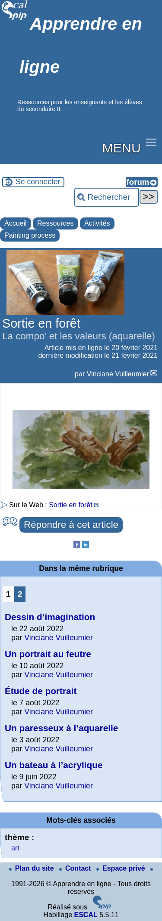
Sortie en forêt (70, 505)
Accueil (15, 223)
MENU (121, 147)
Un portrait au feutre (48, 654)
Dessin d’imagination (50, 617)
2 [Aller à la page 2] (20, 593)
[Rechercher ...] (106, 197)
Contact (76, 868)
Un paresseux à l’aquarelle (61, 728)
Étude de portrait (40, 691)
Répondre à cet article (71, 524)
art (15, 848)
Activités (97, 223)
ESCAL (85, 914)
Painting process (29, 235)
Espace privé (121, 868)
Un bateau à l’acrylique (54, 765)
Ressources (55, 223)
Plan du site (32, 868)
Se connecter (38, 181)
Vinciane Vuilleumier (118, 374)
